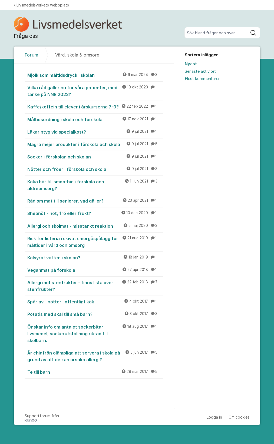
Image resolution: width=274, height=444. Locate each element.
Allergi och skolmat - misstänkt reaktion (95, 226)
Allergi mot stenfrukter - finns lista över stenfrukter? (95, 285)
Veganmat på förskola (95, 270)
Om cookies (239, 417)
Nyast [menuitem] (191, 63)
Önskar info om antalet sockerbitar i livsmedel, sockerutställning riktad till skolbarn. (95, 333)
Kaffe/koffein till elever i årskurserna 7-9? (95, 107)
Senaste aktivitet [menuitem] (200, 71)
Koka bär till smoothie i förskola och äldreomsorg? (95, 184)
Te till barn (95, 372)
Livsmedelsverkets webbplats (41, 5)
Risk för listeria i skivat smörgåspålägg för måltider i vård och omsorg (95, 241)
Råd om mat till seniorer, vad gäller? (95, 201)
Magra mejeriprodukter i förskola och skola (95, 144)
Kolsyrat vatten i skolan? (95, 257)
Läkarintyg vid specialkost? (95, 132)
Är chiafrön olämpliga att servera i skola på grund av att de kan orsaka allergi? (95, 356)
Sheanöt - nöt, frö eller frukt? (95, 213)
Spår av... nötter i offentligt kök (95, 301)
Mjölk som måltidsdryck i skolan (95, 75)
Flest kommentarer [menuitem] (202, 78)
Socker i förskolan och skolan (95, 157)
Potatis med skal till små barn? (95, 314)
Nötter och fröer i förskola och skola (95, 169)
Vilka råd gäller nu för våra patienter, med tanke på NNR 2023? (95, 90)
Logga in (214, 417)
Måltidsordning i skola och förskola (95, 119)
